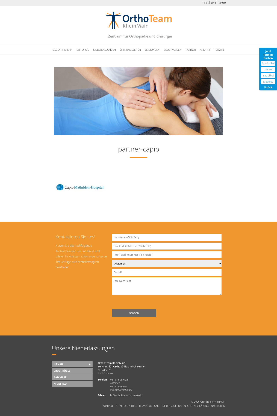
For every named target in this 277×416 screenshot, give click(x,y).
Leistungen (152, 49)
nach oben (218, 406)
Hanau (58, 364)
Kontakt (222, 2)
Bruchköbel (62, 370)
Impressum (169, 406)
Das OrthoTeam (62, 49)
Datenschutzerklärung (193, 406)
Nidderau (60, 383)
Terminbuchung (149, 406)
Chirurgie (82, 49)
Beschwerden (172, 49)
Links (213, 2)
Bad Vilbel (61, 377)
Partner (191, 49)
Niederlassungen (104, 49)
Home (206, 2)
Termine (219, 49)
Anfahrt (205, 49)
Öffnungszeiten (130, 49)
